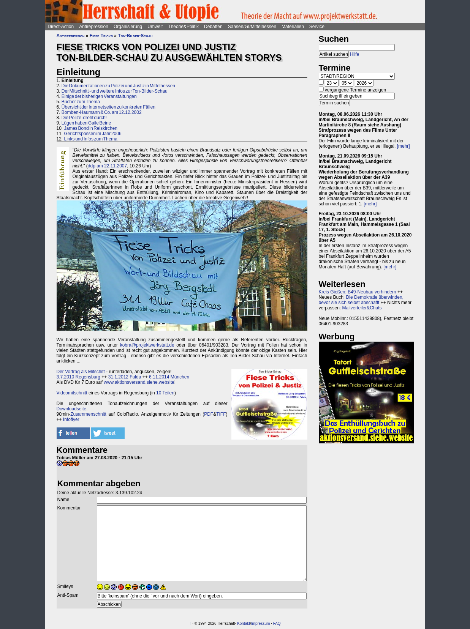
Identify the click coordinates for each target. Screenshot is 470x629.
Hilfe (354, 54)
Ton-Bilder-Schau (135, 35)
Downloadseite (72, 408)
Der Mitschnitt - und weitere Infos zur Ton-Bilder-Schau (115, 91)
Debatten (213, 26)
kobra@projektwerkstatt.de (147, 345)
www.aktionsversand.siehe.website (139, 382)
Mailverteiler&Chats (362, 308)
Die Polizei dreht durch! (84, 117)
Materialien (293, 26)
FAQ (277, 623)
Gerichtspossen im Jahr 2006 (93, 133)
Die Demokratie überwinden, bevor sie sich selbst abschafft (361, 300)
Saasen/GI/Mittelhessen (252, 26)
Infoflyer (71, 419)
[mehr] (403, 146)
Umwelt (155, 26)
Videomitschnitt (72, 393)
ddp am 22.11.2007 (107, 166)
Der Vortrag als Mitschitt (81, 371)
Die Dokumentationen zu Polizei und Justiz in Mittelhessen (118, 85)
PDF (208, 414)
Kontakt (243, 623)
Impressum (260, 623)
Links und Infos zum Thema (91, 139)
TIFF (221, 414)
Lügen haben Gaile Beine (86, 123)
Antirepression (93, 26)
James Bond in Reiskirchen (90, 128)
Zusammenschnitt (88, 414)
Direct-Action (61, 26)
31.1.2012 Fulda (124, 377)
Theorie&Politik (183, 26)
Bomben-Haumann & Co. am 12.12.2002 (102, 112)
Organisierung (128, 26)
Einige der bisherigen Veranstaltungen (99, 96)
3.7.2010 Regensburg (78, 377)
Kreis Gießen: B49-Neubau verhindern (357, 292)
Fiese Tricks (101, 35)
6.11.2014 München (169, 377)
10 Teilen (165, 393)
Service (316, 26)
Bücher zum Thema (81, 101)
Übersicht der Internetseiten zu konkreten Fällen (108, 107)
